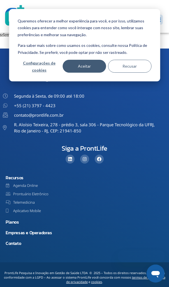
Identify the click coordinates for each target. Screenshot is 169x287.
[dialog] (84, 45)
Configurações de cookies (39, 66)
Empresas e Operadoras (29, 232)
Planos (12, 222)
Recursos (15, 177)
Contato (13, 243)
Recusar (129, 66)
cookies (96, 282)
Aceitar (84, 66)
